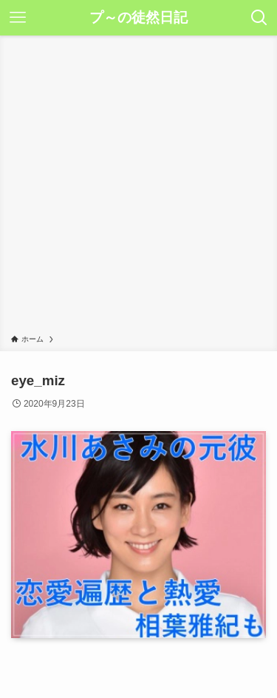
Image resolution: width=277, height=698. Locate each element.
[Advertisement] (138, 187)
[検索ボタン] (259, 17)
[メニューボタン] (17, 17)
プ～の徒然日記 (138, 18)
